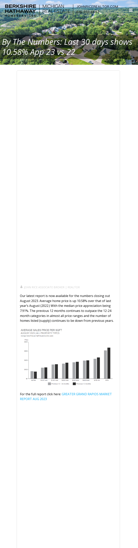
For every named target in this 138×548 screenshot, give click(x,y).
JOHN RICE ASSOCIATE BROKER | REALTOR (50, 287)
